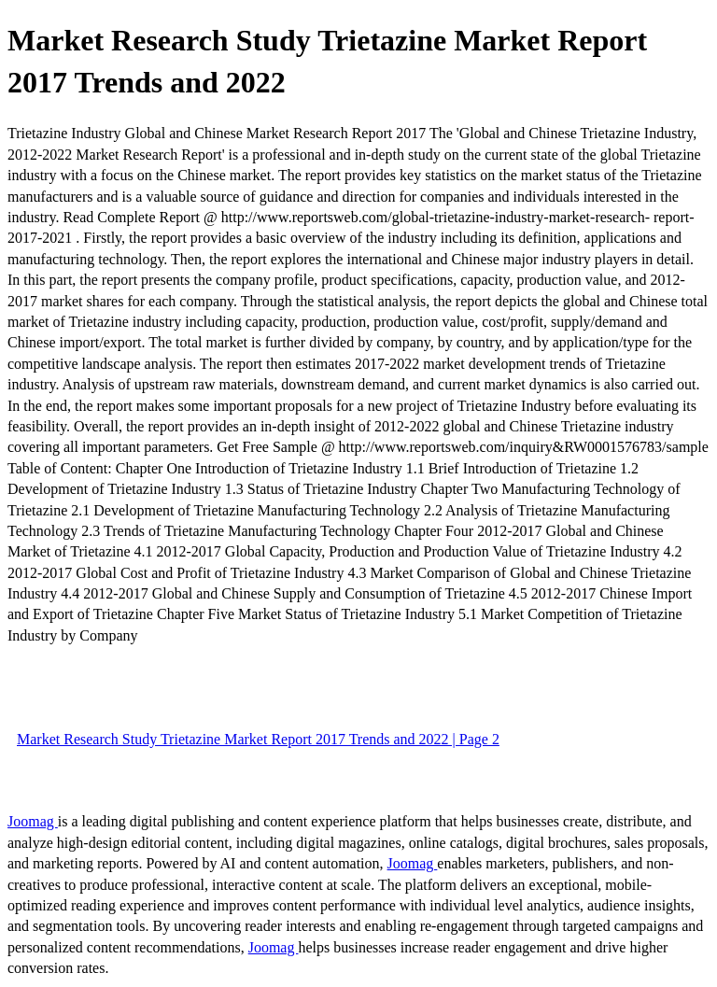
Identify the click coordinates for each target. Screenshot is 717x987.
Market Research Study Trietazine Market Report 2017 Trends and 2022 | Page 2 (258, 739)
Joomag (32, 821)
